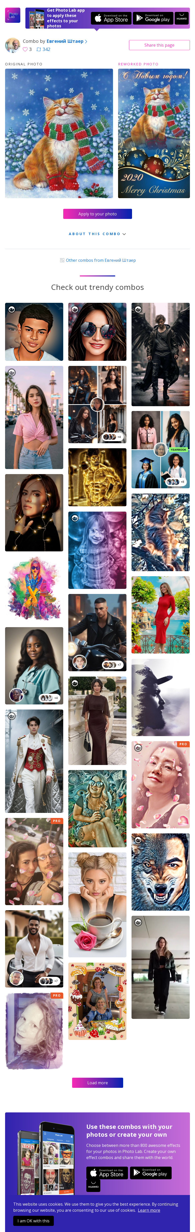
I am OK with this (34, 1221)
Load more (97, 1083)
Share (159, 45)
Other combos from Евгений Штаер (97, 260)
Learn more (149, 1210)
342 (43, 49)
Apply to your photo (97, 214)
